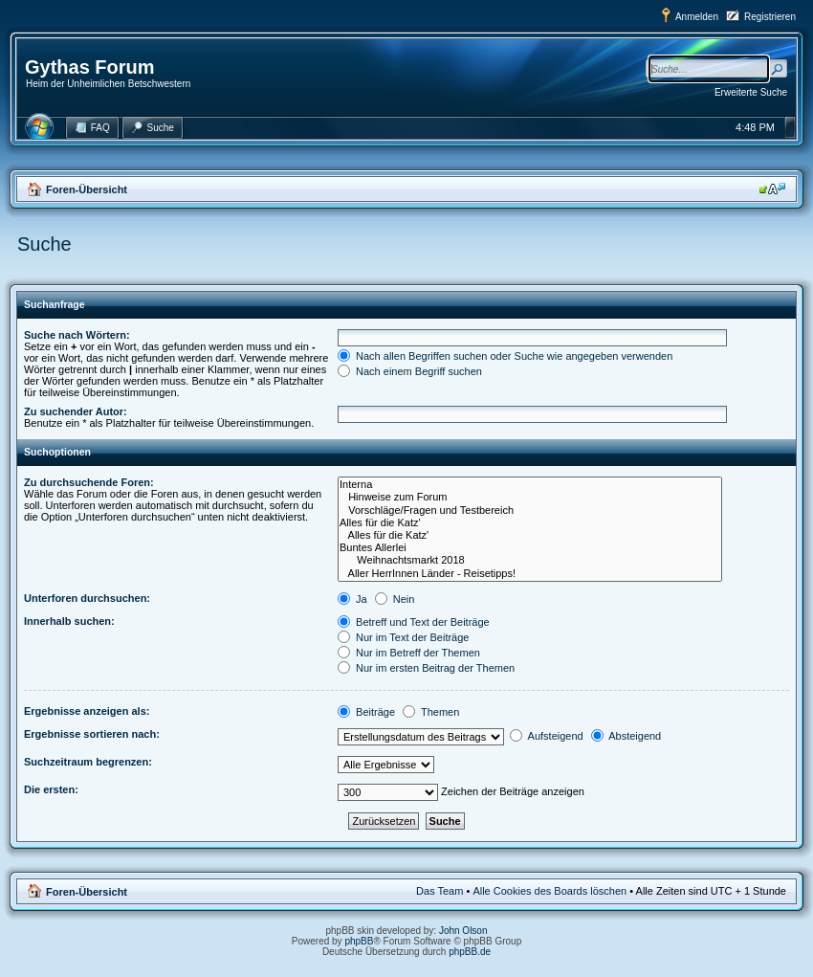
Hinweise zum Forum (530, 497)
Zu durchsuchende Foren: (89, 482)
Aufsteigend (546, 736)
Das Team (439, 891)
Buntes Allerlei (530, 548)
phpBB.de (470, 951)
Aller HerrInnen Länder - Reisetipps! (530, 573)
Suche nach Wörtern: (77, 335)
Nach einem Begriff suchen (410, 371)
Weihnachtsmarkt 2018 (530, 560)
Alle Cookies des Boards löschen (549, 891)
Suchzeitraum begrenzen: (88, 761)
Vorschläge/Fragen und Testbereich (530, 510)
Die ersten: (51, 789)
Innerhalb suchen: (69, 621)
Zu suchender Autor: (75, 411)
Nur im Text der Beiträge (403, 637)
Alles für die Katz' (530, 523)
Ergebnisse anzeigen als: (86, 711)
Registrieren (770, 16)
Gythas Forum (90, 67)
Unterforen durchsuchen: (87, 598)
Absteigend (626, 736)
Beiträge (366, 712)
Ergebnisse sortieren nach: (92, 734)
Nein (395, 599)
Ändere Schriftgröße (772, 188)
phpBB (358, 941)
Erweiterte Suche (750, 92)
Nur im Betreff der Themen (409, 652)
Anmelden (696, 16)
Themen (431, 712)
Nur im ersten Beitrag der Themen (426, 668)
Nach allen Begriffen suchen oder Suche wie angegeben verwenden (505, 356)
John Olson (463, 930)
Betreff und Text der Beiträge (414, 622)
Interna (530, 484)
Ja (352, 599)
